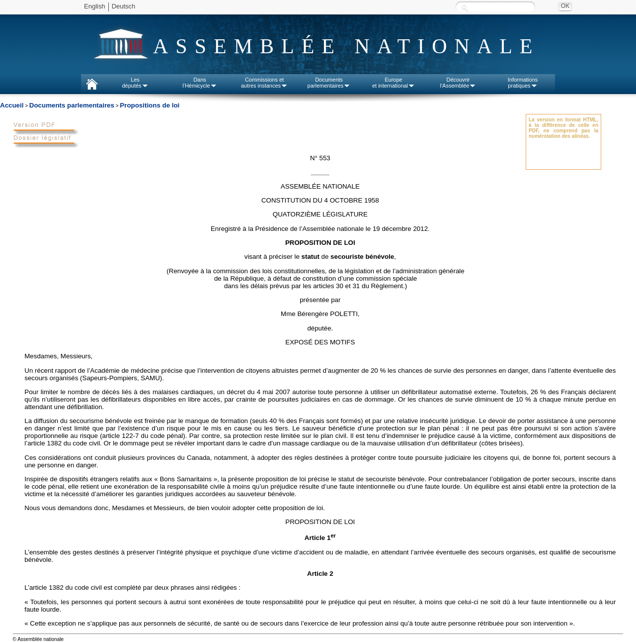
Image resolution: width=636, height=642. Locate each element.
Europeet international (393, 83)
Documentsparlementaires (329, 83)
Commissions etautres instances (264, 83)
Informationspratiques (523, 83)
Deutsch (124, 6)
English (94, 6)
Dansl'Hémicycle (199, 83)
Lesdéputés (135, 83)
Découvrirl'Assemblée (458, 83)
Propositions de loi (149, 105)
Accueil (11, 105)
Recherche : (465, 7)
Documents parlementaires (71, 105)
